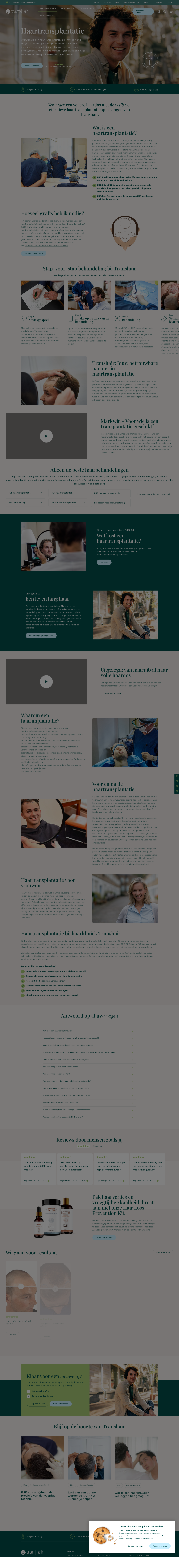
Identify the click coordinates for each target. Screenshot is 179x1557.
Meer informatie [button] (147, 1538)
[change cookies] (136, 1546)
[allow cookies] (160, 1546)
